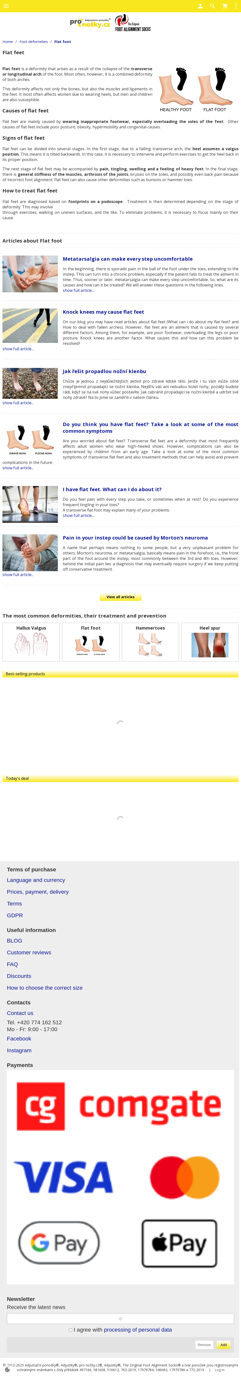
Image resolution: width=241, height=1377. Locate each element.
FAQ (12, 964)
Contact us (20, 1013)
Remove (204, 1345)
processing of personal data (138, 1330)
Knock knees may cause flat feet (103, 312)
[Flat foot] (90, 642)
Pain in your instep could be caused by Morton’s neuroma (135, 537)
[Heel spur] (210, 642)
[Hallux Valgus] (31, 642)
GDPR (15, 915)
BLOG (14, 941)
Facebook (19, 1039)
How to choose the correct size (45, 988)
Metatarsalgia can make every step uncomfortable (128, 259)
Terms (14, 904)
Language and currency (36, 880)
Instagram (19, 1050)
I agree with (120, 1330)
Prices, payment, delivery (38, 892)
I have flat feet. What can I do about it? (112, 489)
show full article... (78, 290)
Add (224, 1345)
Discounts (19, 976)
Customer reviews (29, 952)
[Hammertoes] (150, 642)
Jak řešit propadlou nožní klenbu (104, 371)
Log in (220, 1369)
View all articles (121, 596)
